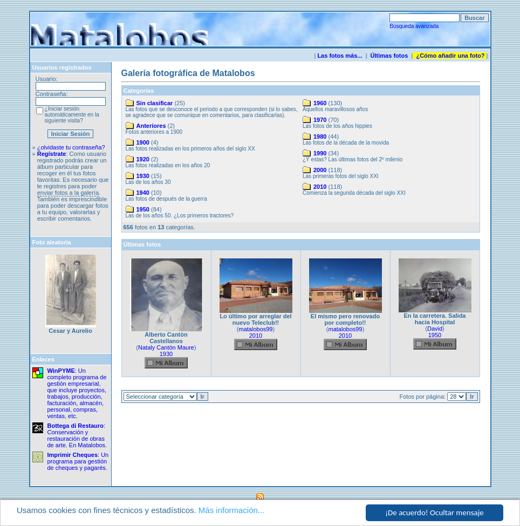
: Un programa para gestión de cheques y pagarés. (78, 461)
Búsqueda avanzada (414, 26)
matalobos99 (256, 329)
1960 (319, 103)
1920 (142, 159)
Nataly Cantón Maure (166, 347)
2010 (319, 186)
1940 (142, 192)
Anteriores (151, 125)
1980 (319, 136)
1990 (319, 153)
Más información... (232, 510)
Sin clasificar (154, 103)
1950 (142, 209)
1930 (142, 176)
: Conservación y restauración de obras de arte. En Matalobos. (77, 435)
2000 (319, 170)
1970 (319, 120)
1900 (142, 142)
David (434, 328)
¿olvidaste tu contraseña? (71, 147)
